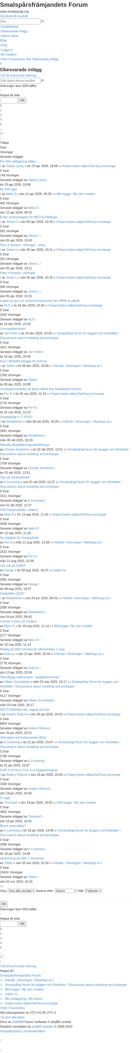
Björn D (9, 626)
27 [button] (1, 133)
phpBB (16, 1022)
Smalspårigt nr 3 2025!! (16, 417)
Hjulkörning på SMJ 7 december (22, 858)
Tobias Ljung (15, 166)
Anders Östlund (16, 714)
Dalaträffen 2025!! (12, 593)
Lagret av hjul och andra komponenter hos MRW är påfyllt (40, 300)
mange (9, 570)
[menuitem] (13, 31)
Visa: (17, 891)
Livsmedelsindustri (13, 328)
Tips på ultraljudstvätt (14, 477)
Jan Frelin (11, 333)
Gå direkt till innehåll (14, 16)
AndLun (9, 654)
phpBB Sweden (42, 1026)
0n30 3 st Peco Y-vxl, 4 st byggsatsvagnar (29, 770)
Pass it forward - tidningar (17, 273)
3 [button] (1, 115)
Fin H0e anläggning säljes (18, 161)
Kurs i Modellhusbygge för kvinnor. (24, 361)
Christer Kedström (16, 449)
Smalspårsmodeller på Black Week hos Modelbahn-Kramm (40, 389)
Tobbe (10, 365)
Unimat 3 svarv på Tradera (18, 621)
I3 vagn (5, 798)
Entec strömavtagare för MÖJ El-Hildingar (29, 217)
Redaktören (14, 421)
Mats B (9, 514)
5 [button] (1, 124)
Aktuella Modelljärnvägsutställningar (25, 444)
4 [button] (1, 119)
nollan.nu (59, 570)
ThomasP (10, 802)
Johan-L (11, 221)
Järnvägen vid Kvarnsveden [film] (23, 737)
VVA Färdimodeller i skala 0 (19, 509)
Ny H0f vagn (8, 189)
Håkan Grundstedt (16, 681)
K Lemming (12, 482)
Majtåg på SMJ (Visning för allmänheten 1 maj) (32, 649)
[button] (0, 90)
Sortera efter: (56, 891)
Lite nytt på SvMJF (13, 565)
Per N (8, 393)
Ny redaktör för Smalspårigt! (19, 537)
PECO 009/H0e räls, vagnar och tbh (25, 709)
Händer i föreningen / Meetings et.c (78, 365)
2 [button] (1, 110)
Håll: (89, 891)
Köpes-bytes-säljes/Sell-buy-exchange (89, 166)
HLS (7, 305)
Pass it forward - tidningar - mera (22, 245)
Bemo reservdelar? (13, 825)
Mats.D (11, 194)
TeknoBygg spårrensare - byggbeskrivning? (30, 677)
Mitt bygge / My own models (75, 194)
